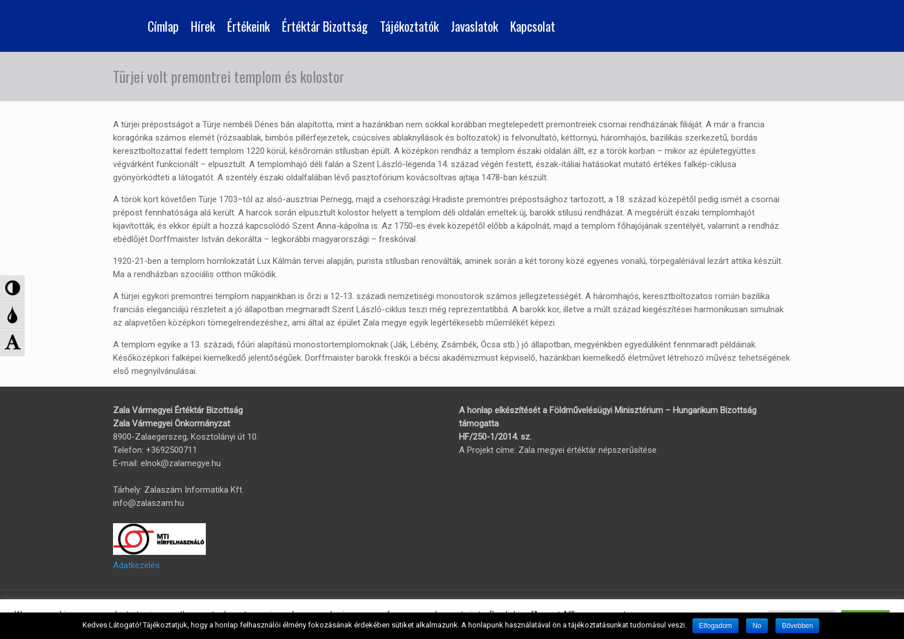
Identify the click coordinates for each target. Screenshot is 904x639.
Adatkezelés (136, 565)
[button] (12, 288)
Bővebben (797, 626)
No (756, 626)
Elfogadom (715, 626)
